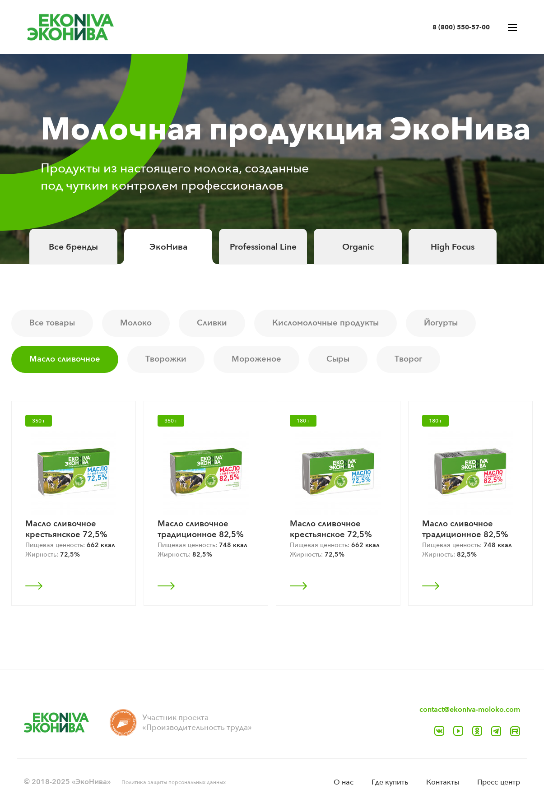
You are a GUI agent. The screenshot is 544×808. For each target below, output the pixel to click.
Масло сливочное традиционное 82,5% (201, 529)
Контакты (442, 782)
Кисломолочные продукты (325, 323)
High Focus (452, 247)
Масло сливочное (64, 359)
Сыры (337, 359)
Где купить (390, 782)
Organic (358, 247)
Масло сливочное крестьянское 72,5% (66, 529)
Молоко (136, 323)
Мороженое (256, 359)
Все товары (52, 323)
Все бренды (73, 247)
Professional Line (263, 247)
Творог (408, 359)
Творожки (165, 359)
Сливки (212, 323)
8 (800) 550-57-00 (461, 27)
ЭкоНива (168, 247)
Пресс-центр (498, 782)
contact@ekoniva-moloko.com (469, 710)
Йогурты (441, 323)
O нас (343, 782)
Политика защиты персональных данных (173, 782)
